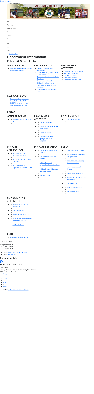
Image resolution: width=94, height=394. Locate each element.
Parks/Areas (11, 28)
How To (5, 286)
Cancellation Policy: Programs (73, 71)
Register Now (13, 54)
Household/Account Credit (72, 80)
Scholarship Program (70, 78)
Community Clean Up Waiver (76, 150)
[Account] (11, 38)
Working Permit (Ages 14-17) (22, 214)
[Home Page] (11, 21)
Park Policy (40, 79)
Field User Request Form (74, 188)
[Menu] (8, 50)
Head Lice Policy (45, 175)
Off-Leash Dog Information (45, 83)
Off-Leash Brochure (73, 192)
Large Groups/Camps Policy (18, 105)
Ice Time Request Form (74, 119)
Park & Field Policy (72, 183)
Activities (10, 25)
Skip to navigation (5, 1)
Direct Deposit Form (19, 210)
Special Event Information (45, 81)
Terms (5, 274)
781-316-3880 (12, 254)
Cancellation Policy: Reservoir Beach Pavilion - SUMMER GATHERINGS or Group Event (19, 101)
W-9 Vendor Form (18, 225)
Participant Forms (45, 132)
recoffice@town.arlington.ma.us (17, 252)
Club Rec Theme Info (46, 122)
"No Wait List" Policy (70, 75)
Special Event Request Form (75, 173)
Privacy (5, 278)
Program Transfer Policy (71, 73)
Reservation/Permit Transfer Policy (48, 77)
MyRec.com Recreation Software (18, 290)
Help (4, 282)
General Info (11, 32)
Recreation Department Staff (19, 238)
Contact (9, 35)
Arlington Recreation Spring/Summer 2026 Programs (46, 139)
